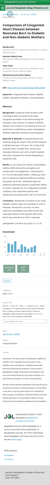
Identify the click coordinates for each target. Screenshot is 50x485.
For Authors (8, 459)
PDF (8, 281)
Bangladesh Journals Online (20, 1)
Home (5, 14)
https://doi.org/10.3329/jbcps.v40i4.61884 (26, 87)
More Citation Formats (14, 321)
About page (16, 439)
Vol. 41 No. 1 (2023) (28, 14)
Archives (14, 14)
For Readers (8, 455)
